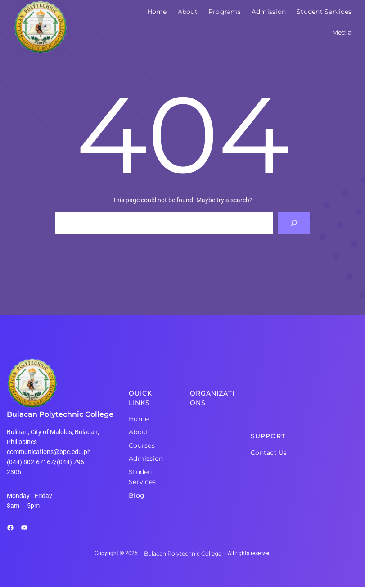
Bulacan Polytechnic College (60, 414)
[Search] (294, 223)
